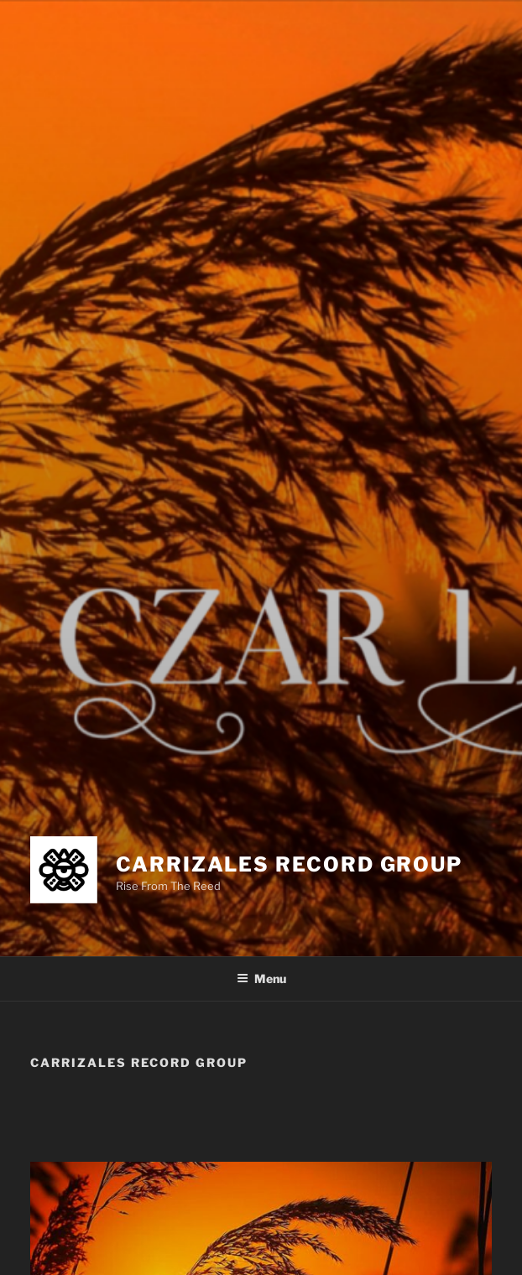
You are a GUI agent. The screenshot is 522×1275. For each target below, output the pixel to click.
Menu (261, 978)
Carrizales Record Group (289, 864)
